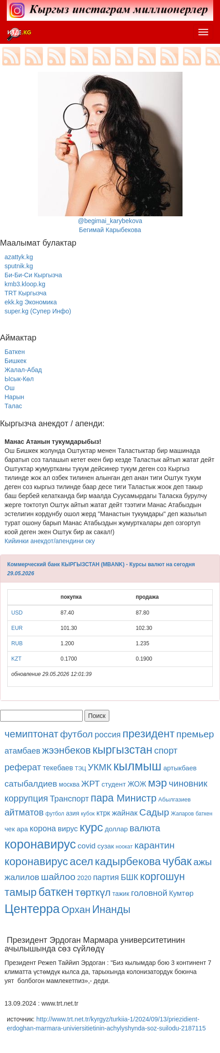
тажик (120, 893)
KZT (16, 659)
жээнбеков (66, 750)
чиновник (188, 783)
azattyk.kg (19, 257)
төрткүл (92, 892)
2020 (84, 877)
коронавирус (40, 844)
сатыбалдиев (31, 783)
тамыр (21, 892)
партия (106, 877)
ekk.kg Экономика (31, 302)
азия (72, 813)
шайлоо (58, 876)
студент (114, 784)
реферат (23, 767)
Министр (136, 798)
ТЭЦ (80, 768)
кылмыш (137, 766)
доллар (116, 829)
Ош (9, 387)
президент (148, 733)
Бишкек (15, 360)
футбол (76, 734)
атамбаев (22, 750)
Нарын (14, 397)
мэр (157, 783)
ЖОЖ (136, 784)
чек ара (16, 829)
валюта (145, 828)
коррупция (26, 798)
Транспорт (69, 798)
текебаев (58, 768)
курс (91, 827)
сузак (105, 846)
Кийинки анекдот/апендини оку (50, 541)
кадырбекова (128, 861)
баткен (204, 814)
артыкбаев (180, 768)
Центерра (32, 909)
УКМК (100, 767)
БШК (129, 877)
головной (149, 893)
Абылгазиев (174, 799)
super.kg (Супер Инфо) (38, 311)
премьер (195, 734)
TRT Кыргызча (26, 293)
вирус (68, 829)
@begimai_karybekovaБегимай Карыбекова (110, 152)
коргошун (162, 876)
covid (87, 846)
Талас (13, 406)
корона (43, 828)
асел (81, 861)
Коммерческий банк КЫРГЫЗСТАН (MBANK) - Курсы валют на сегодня (101, 564)
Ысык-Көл (19, 378)
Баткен (15, 351)
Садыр (154, 812)
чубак (177, 861)
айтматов (24, 812)
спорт (166, 750)
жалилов (22, 877)
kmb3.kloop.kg (25, 284)
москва (69, 784)
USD (17, 613)
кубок (87, 814)
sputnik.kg (19, 266)
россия (108, 734)
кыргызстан (122, 749)
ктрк (103, 813)
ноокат (124, 846)
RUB (17, 643)
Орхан (75, 909)
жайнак (125, 813)
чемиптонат (31, 734)
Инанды (111, 909)
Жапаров (182, 814)
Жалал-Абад (23, 369)
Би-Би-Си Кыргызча (33, 275)
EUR (17, 628)
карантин (154, 845)
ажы (202, 862)
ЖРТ (90, 783)
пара (104, 798)
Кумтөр (181, 893)
